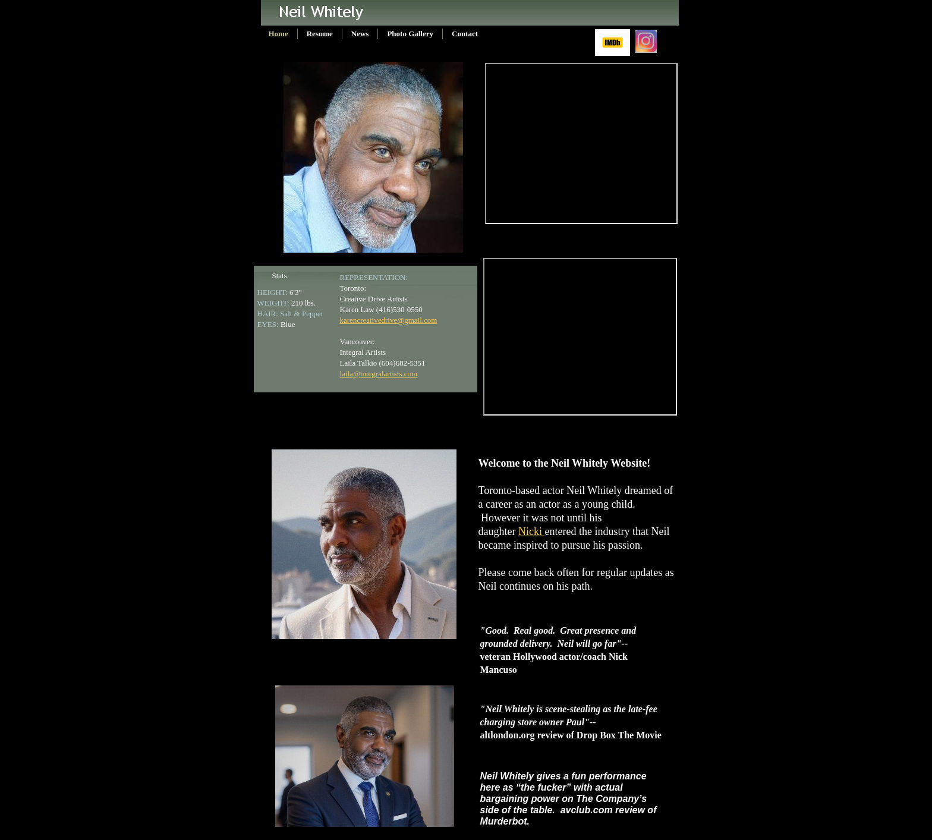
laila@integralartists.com (379, 373)
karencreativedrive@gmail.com (388, 320)
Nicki (531, 531)
